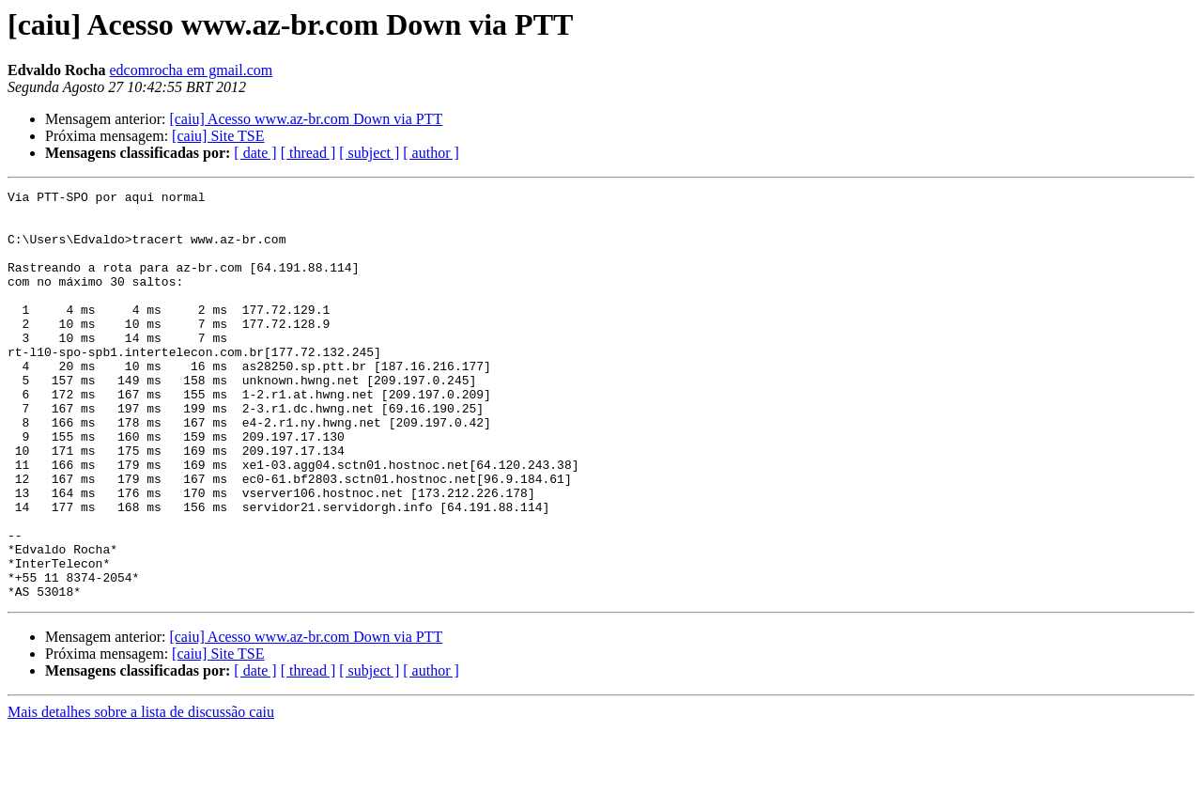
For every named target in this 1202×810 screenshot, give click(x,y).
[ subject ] (369, 153)
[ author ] (431, 153)
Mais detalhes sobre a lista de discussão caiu (141, 794)
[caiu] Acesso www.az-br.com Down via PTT (305, 119)
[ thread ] (308, 153)
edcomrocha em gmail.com (190, 70)
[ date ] (255, 153)
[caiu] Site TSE (218, 136)
